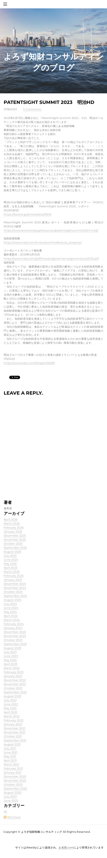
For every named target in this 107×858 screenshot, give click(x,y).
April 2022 (10, 712)
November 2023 (15, 636)
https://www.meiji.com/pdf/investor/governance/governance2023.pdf (51, 258)
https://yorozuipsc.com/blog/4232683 (29, 363)
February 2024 (14, 623)
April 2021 (10, 760)
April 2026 (10, 519)
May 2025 (10, 563)
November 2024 (15, 587)
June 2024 (11, 607)
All (5, 811)
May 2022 (10, 708)
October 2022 (13, 688)
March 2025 (12, 571)
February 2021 (13, 768)
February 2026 (14, 527)
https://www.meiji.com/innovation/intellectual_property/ (43, 242)
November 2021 (14, 732)
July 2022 (10, 700)
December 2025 (15, 535)
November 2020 (15, 780)
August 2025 (12, 551)
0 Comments (32, 109)
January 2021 (12, 772)
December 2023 (15, 632)
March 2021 (11, 764)
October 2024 (13, 591)
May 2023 (10, 660)
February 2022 (13, 720)
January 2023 (13, 676)
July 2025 (10, 555)
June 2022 (11, 704)
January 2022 (13, 724)
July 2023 (10, 652)
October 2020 (13, 784)
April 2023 (10, 664)
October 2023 (13, 640)
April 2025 (10, 567)
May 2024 (10, 611)
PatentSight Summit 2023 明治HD (49, 102)
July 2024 (10, 603)
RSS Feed (14, 817)
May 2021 (10, 756)
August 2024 (13, 599)
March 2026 (12, 523)
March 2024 (12, 619)
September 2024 (15, 595)
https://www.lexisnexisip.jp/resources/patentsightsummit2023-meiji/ (51, 230)
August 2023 (12, 648)
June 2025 (11, 559)
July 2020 (10, 796)
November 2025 (15, 539)
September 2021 (15, 740)
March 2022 (12, 716)
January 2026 (13, 531)
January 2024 (13, 627)
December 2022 (15, 680)
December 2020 (15, 776)
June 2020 (11, 800)
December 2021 (14, 728)
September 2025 (15, 547)
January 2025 (13, 579)
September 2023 (15, 644)
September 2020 (15, 788)
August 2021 (12, 744)
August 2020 (13, 792)
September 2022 (15, 692)
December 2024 (15, 583)
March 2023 (12, 668)
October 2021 (13, 736)
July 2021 (10, 748)
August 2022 (12, 696)
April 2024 (11, 615)
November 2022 (15, 684)
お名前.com (66, 847)
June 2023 (11, 656)
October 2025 (13, 543)
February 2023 (13, 672)
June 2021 (10, 752)
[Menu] (5, 4)
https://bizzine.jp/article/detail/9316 (27, 214)
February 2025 (13, 575)
